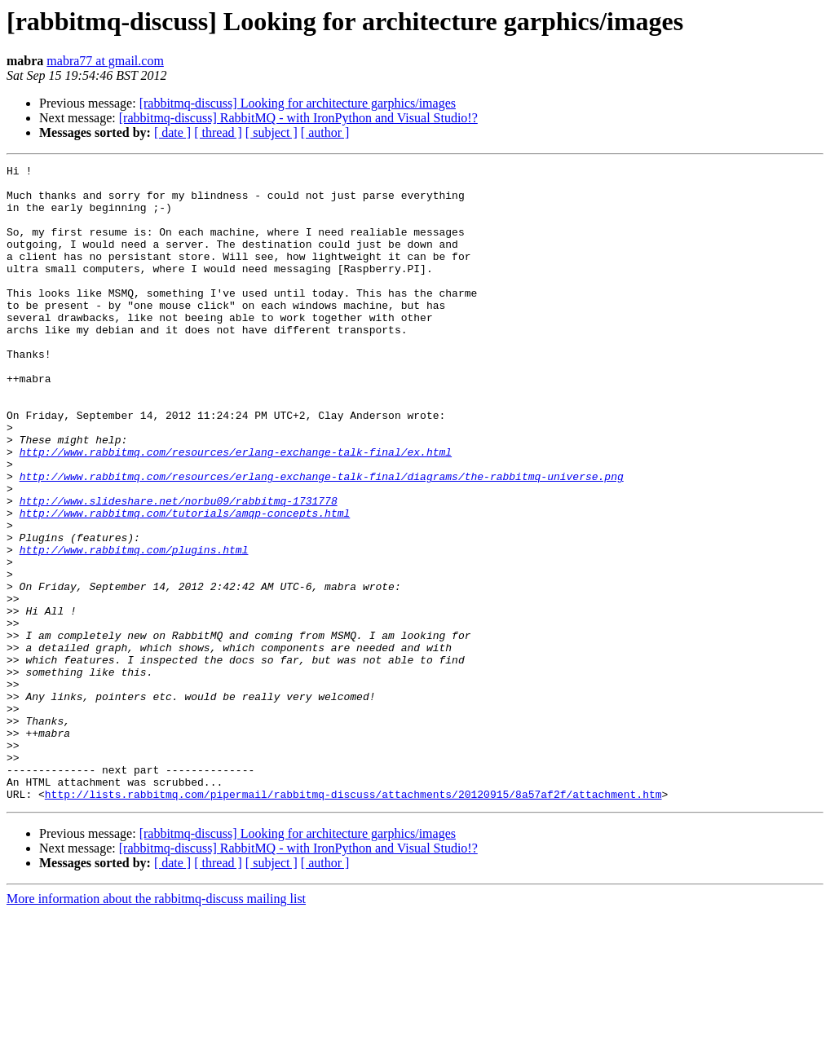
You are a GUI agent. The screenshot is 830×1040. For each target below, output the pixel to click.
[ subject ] (271, 132)
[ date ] (172, 132)
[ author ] (325, 132)
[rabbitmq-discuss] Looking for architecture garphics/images (297, 103)
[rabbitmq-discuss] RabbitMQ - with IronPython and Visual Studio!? (298, 118)
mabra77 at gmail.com (105, 61)
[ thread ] (218, 132)
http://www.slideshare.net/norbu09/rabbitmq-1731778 (179, 569)
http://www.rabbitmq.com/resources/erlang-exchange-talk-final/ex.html (236, 510)
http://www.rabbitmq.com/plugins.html (134, 627)
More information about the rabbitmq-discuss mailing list (156, 1026)
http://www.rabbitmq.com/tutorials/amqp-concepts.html (185, 583)
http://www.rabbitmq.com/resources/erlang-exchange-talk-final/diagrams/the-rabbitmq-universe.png (322, 539)
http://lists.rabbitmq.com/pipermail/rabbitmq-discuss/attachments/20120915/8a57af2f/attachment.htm (353, 921)
